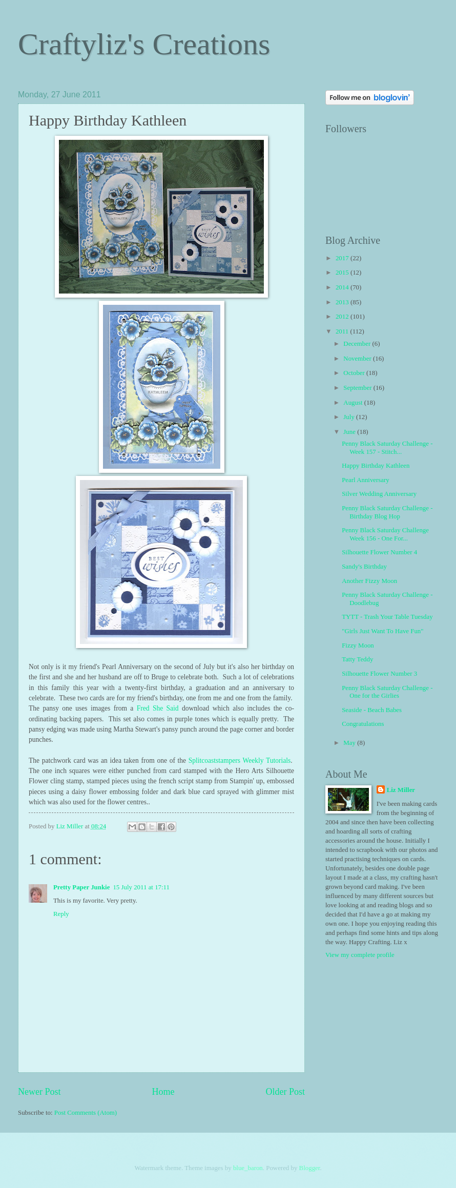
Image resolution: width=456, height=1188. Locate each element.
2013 (343, 302)
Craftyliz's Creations (144, 44)
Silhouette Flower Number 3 (379, 673)
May (350, 742)
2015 (343, 272)
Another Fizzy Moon (369, 581)
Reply (61, 914)
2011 (343, 331)
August (353, 402)
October (354, 373)
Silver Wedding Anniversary (379, 493)
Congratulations (363, 723)
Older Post (285, 1092)
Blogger (309, 1168)
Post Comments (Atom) (85, 1112)
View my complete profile (360, 954)
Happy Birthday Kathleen (375, 465)
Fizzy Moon (358, 645)
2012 (343, 316)
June (350, 431)
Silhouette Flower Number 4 (379, 552)
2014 (343, 287)
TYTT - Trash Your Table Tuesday (387, 616)
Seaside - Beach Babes (372, 710)
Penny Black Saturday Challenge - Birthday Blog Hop (387, 512)
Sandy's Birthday (364, 566)
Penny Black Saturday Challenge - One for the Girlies (387, 691)
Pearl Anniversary (365, 480)
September (358, 387)
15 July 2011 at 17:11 (141, 887)
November (358, 358)
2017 (343, 258)
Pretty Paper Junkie (81, 887)
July (349, 417)
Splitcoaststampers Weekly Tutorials (240, 760)
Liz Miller (401, 790)
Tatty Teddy (357, 659)
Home (163, 1092)
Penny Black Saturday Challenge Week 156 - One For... (385, 534)
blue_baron (248, 1168)
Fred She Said (158, 708)
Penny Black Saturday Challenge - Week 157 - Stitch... (387, 447)
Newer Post (39, 1092)
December (357, 343)
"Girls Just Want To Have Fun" (382, 631)
